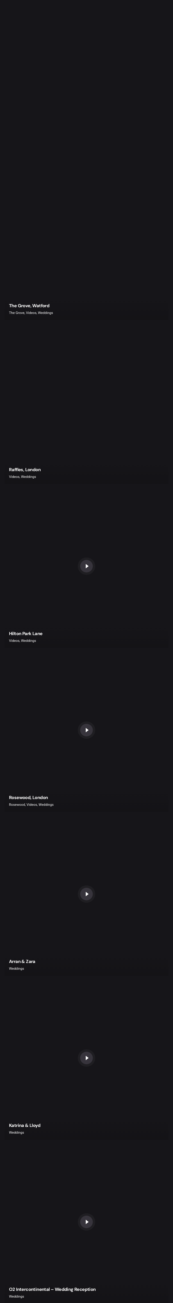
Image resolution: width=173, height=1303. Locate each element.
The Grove (16, 313)
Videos (31, 313)
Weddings (45, 313)
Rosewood (17, 805)
